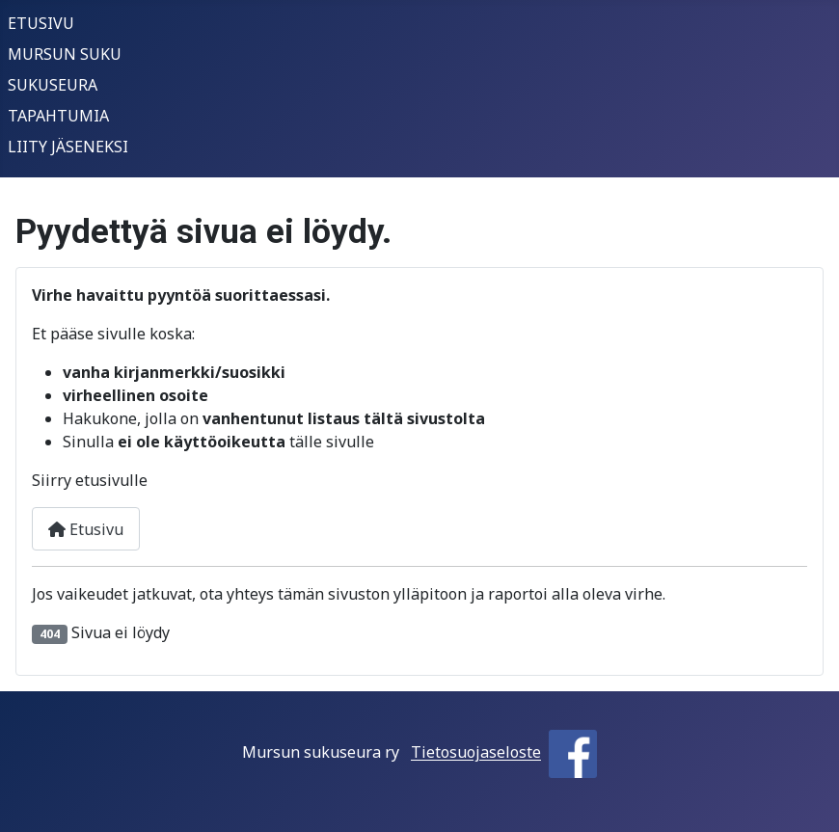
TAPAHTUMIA (58, 115)
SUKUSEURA (52, 84)
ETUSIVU (41, 23)
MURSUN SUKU (65, 54)
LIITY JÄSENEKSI (68, 146)
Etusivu (85, 529)
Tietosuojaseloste (476, 753)
